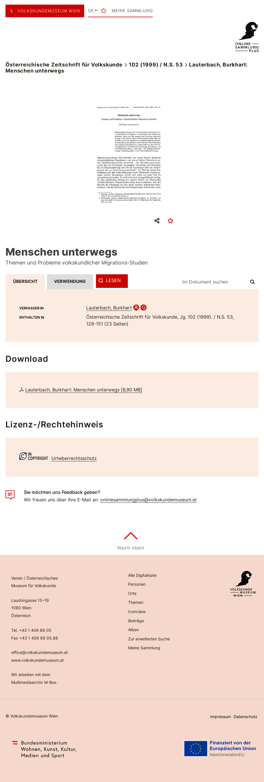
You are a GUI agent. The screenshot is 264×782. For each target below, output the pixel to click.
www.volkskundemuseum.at (37, 660)
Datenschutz (245, 716)
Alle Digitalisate (142, 575)
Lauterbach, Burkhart (109, 308)
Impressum (220, 716)
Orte (132, 593)
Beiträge (136, 620)
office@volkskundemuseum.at (39, 652)
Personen (137, 584)
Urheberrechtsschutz (74, 458)
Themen (135, 602)
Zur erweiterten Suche (149, 638)
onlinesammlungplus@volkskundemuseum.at (148, 500)
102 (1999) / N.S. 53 (156, 65)
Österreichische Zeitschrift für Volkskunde (64, 65)
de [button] (91, 10)
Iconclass (137, 611)
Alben (133, 629)
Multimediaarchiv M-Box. (34, 682)
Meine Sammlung (144, 647)
